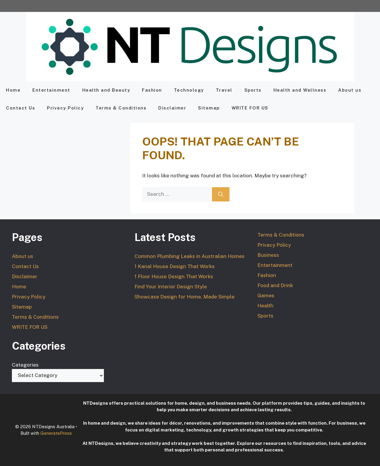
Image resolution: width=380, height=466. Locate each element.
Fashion (152, 90)
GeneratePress (56, 433)
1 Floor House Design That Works (173, 276)
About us (349, 90)
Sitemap (209, 107)
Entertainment (51, 90)
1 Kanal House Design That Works (174, 266)
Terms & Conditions (121, 107)
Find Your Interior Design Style (170, 287)
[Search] (220, 194)
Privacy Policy (65, 107)
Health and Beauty (106, 90)
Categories (25, 365)
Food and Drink (275, 285)
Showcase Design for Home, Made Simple (184, 297)
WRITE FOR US (250, 107)
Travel (224, 90)
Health (265, 306)
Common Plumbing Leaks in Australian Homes (189, 256)
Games (265, 295)
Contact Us (20, 107)
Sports (253, 90)
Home (13, 90)
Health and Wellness (300, 90)
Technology (189, 90)
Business (268, 255)
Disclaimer (172, 107)
